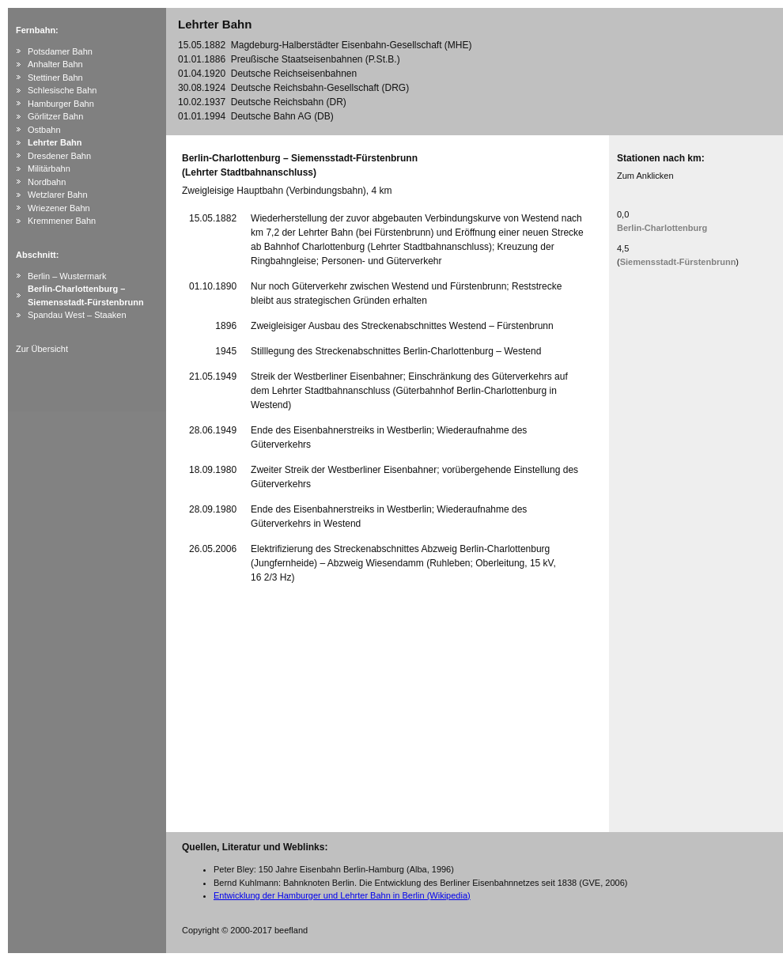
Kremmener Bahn (62, 220)
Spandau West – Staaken (77, 315)
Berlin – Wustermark (67, 276)
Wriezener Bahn (59, 208)
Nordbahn (47, 182)
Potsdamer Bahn (60, 51)
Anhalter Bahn (55, 64)
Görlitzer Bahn (55, 116)
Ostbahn (44, 129)
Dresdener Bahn (59, 156)
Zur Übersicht (42, 349)
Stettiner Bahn (55, 77)
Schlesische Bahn (62, 90)
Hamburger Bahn (61, 103)
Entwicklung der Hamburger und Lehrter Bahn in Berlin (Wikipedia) (342, 895)
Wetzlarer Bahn (58, 194)
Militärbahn (49, 168)
